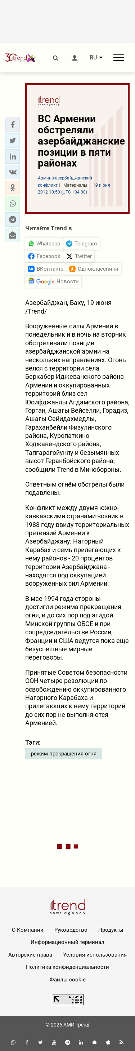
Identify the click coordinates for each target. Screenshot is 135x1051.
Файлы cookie (68, 979)
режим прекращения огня (63, 753)
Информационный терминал (67, 942)
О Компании (28, 930)
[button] (13, 124)
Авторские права (30, 955)
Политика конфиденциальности (67, 967)
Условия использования (95, 955)
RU (93, 58)
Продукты (110, 930)
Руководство (70, 930)
